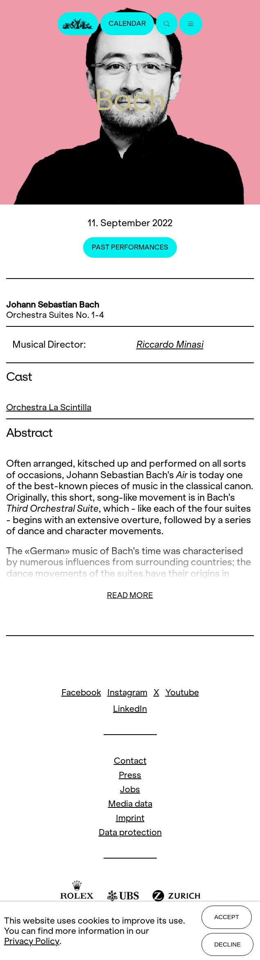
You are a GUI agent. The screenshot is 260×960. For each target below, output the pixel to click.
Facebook (81, 692)
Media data (130, 803)
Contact (130, 760)
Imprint (130, 818)
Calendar (127, 23)
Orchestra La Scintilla (48, 407)
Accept (226, 916)
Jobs (130, 789)
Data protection (130, 832)
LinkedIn (130, 708)
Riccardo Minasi (169, 344)
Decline (227, 944)
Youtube (182, 692)
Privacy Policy (31, 941)
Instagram (127, 692)
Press (130, 775)
